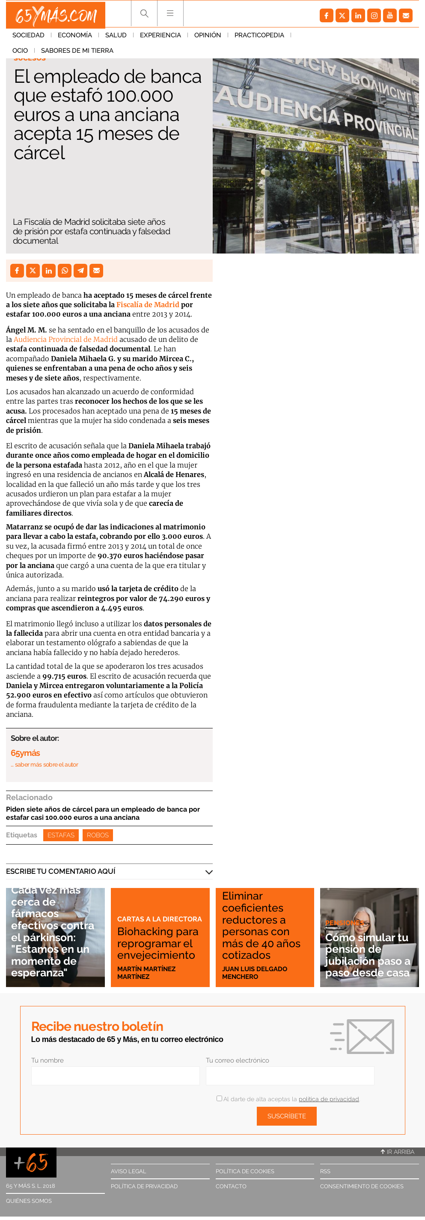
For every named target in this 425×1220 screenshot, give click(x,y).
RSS (325, 1171)
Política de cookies (245, 1171)
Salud (116, 38)
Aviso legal (128, 1171)
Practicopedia (259, 38)
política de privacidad (329, 1099)
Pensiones (345, 911)
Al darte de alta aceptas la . (288, 1099)
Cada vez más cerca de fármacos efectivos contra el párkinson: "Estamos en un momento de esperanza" (53, 926)
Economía (75, 38)
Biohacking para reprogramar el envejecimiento (159, 937)
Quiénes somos (29, 1201)
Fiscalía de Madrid (147, 304)
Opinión (207, 38)
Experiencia (160, 38)
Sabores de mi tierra (362, 38)
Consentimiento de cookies (362, 1186)
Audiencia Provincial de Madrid (66, 339)
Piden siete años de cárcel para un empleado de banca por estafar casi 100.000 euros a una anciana (103, 813)
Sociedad (28, 38)
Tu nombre (47, 1060)
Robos (98, 835)
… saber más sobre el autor (44, 764)
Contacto (231, 1186)
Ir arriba (397, 1151)
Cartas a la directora (139, 903)
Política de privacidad (144, 1186)
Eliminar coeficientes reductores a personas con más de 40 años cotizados (264, 925)
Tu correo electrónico (237, 1060)
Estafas (61, 835)
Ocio (305, 38)
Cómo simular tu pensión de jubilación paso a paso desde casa (367, 949)
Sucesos (30, 58)
